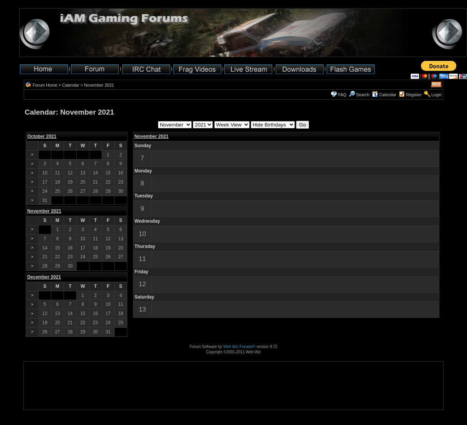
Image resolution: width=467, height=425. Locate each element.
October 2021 (41, 136)
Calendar (70, 85)
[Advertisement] (48, 386)
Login (436, 94)
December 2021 (44, 277)
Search (359, 94)
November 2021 (152, 136)
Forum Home (45, 85)
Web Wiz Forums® (239, 347)
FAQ (342, 94)
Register (414, 94)
